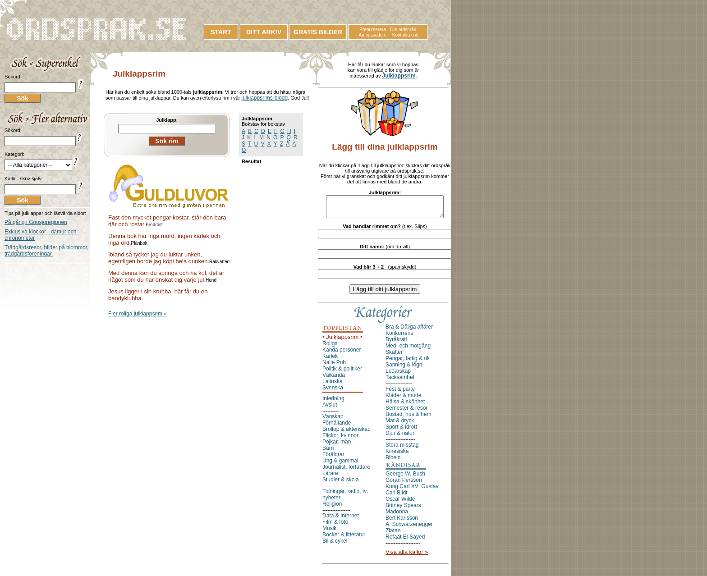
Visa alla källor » (407, 556)
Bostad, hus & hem (408, 418)
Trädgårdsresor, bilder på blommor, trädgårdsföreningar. (46, 250)
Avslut (329, 409)
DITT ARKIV (263, 32)
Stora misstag (402, 449)
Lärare (330, 477)
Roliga (330, 347)
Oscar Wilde (400, 503)
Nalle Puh (334, 366)
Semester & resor (406, 412)
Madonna (397, 515)
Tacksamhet (400, 381)
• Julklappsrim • (342, 341)
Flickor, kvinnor (340, 439)
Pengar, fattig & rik (408, 362)
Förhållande (336, 427)
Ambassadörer (373, 34)
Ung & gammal (340, 465)
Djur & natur (400, 437)
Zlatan (393, 534)
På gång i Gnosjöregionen (36, 222)
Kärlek (330, 360)
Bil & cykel (334, 545)
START (221, 32)
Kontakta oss (405, 34)
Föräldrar (333, 458)
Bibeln (393, 461)
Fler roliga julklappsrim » (137, 314)
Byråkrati (396, 343)
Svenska (332, 392)
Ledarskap (398, 375)
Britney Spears (403, 509)
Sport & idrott (401, 431)
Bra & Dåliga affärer (409, 331)
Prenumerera (372, 29)
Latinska (332, 385)
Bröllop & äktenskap (346, 433)
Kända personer (341, 354)
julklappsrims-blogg (264, 98)
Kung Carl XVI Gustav (412, 490)
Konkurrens (399, 337)
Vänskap (333, 420)
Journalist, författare (346, 471)
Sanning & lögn (404, 369)
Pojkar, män (336, 446)
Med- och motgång (408, 350)
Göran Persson (404, 484)
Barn (328, 452)
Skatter (394, 356)
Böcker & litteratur (343, 538)
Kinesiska (397, 455)
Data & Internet (340, 520)
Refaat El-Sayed (405, 541)
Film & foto (335, 526)
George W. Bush (405, 478)
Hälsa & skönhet (405, 405)
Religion (332, 508)
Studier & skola (340, 483)
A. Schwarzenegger (409, 528)
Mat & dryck (400, 424)
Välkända (333, 379)
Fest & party (400, 393)
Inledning (333, 402)
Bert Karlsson (402, 522)
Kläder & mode (403, 399)
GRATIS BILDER (318, 32)
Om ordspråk (403, 29)
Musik (329, 532)
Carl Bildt (397, 497)
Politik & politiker (342, 373)
